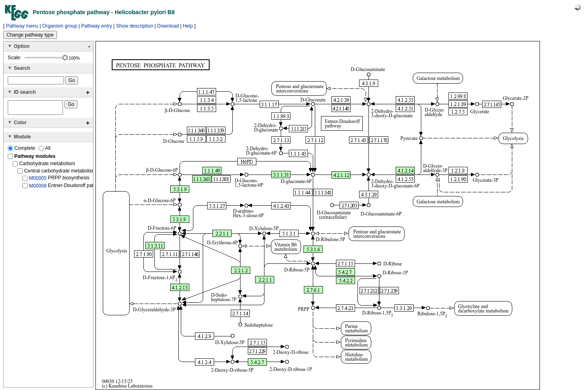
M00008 (37, 188)
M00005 (37, 180)
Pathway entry (96, 26)
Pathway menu (22, 26)
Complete (22, 150)
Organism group (59, 26)
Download (168, 26)
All (44, 150)
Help (188, 26)
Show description (134, 26)
